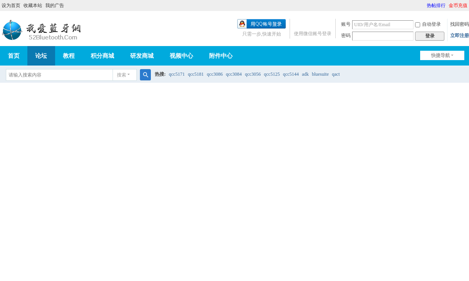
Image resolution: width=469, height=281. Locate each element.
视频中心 (181, 56)
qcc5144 (291, 74)
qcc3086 (215, 74)
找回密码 (459, 24)
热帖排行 (436, 5)
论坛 (41, 56)
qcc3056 (253, 74)
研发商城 (142, 56)
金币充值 (458, 5)
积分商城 (102, 56)
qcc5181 (196, 74)
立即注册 (459, 35)
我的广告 (54, 5)
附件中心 (221, 56)
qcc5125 (272, 74)
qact (336, 74)
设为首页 (11, 5)
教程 (69, 56)
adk (305, 74)
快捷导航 (440, 55)
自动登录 (428, 24)
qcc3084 (234, 74)
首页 (14, 56)
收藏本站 (32, 5)
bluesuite (320, 74)
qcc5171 (177, 74)
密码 (346, 35)
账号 (346, 24)
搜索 (121, 75)
